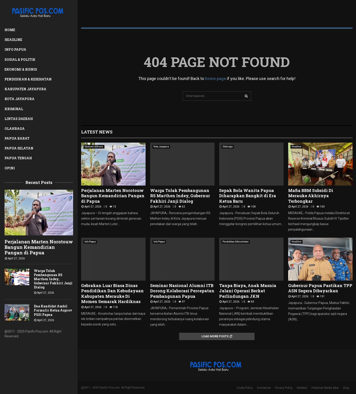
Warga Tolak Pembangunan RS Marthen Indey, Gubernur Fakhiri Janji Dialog (53, 279)
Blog (346, 387)
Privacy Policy (283, 387)
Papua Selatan (19, 148)
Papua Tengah (18, 158)
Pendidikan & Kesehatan (28, 79)
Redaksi (302, 387)
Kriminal (14, 109)
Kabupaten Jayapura (25, 89)
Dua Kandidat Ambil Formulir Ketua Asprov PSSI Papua (53, 310)
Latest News (96, 132)
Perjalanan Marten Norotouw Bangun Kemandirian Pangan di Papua (39, 247)
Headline (13, 39)
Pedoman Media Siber (325, 387)
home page (215, 78)
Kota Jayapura (20, 99)
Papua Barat (17, 138)
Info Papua (15, 49)
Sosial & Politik (20, 59)
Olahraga (15, 128)
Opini (10, 168)
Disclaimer (264, 387)
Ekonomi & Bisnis (21, 69)
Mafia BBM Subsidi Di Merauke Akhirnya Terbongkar (310, 196)
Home (10, 30)
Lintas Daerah (19, 119)
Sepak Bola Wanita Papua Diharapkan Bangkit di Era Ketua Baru (247, 196)
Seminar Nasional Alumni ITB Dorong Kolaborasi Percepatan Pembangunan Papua (182, 291)
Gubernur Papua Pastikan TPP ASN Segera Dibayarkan (320, 288)
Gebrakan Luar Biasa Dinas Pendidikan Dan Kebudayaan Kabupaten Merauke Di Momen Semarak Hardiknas (112, 293)
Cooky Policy (245, 387)
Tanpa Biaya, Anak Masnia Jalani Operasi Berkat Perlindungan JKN (247, 291)
